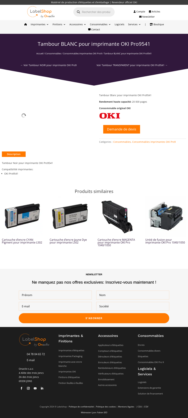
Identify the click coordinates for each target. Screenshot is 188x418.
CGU (140, 406)
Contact (94, 29)
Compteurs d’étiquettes (110, 350)
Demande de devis (121, 129)
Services (133, 24)
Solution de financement (150, 393)
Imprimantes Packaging (70, 356)
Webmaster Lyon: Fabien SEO (94, 412)
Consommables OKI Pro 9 (151, 362)
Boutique (157, 24)
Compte (139, 11)
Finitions (57, 24)
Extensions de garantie (149, 387)
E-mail (31, 360)
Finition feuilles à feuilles (71, 383)
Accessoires (76, 24)
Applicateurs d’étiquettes (110, 345)
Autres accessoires (107, 385)
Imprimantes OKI (67, 371)
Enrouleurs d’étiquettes (110, 362)
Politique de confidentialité (81, 406)
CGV (146, 406)
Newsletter (147, 17)
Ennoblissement (106, 379)
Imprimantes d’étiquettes (71, 350)
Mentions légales (126, 406)
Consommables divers (149, 350)
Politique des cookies (106, 406)
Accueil (39, 53)
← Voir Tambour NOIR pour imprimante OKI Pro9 (48, 65)
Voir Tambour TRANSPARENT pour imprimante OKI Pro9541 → (132, 65)
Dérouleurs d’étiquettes (110, 356)
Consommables (98, 24)
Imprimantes (38, 24)
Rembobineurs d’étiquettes (112, 368)
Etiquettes (143, 356)
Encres (141, 344)
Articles (154, 11)
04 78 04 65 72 (36, 354)
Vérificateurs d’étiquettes (111, 373)
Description (13, 154)
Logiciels (119, 24)
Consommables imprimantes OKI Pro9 (82, 53)
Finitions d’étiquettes (69, 377)
